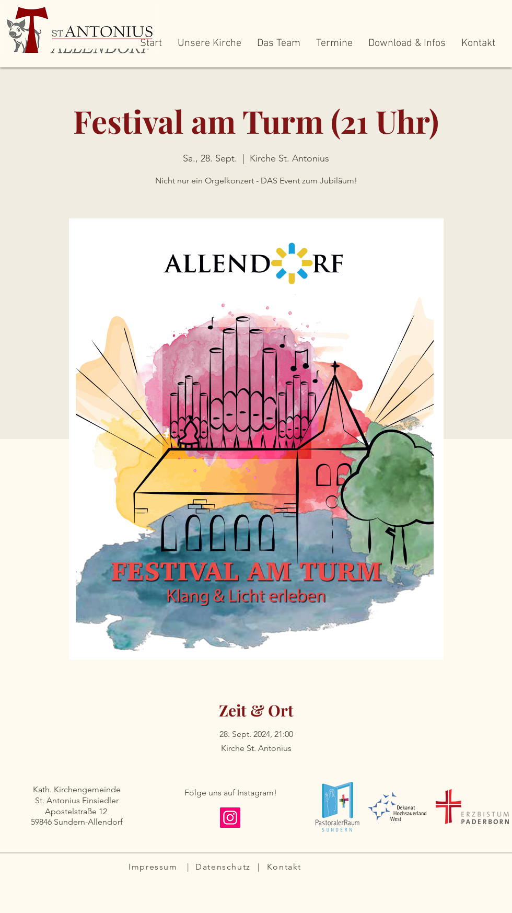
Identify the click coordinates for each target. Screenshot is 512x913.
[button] (209, 47)
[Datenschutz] (224, 866)
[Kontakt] (285, 866)
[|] (189, 866)
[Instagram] (230, 817)
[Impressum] (154, 866)
